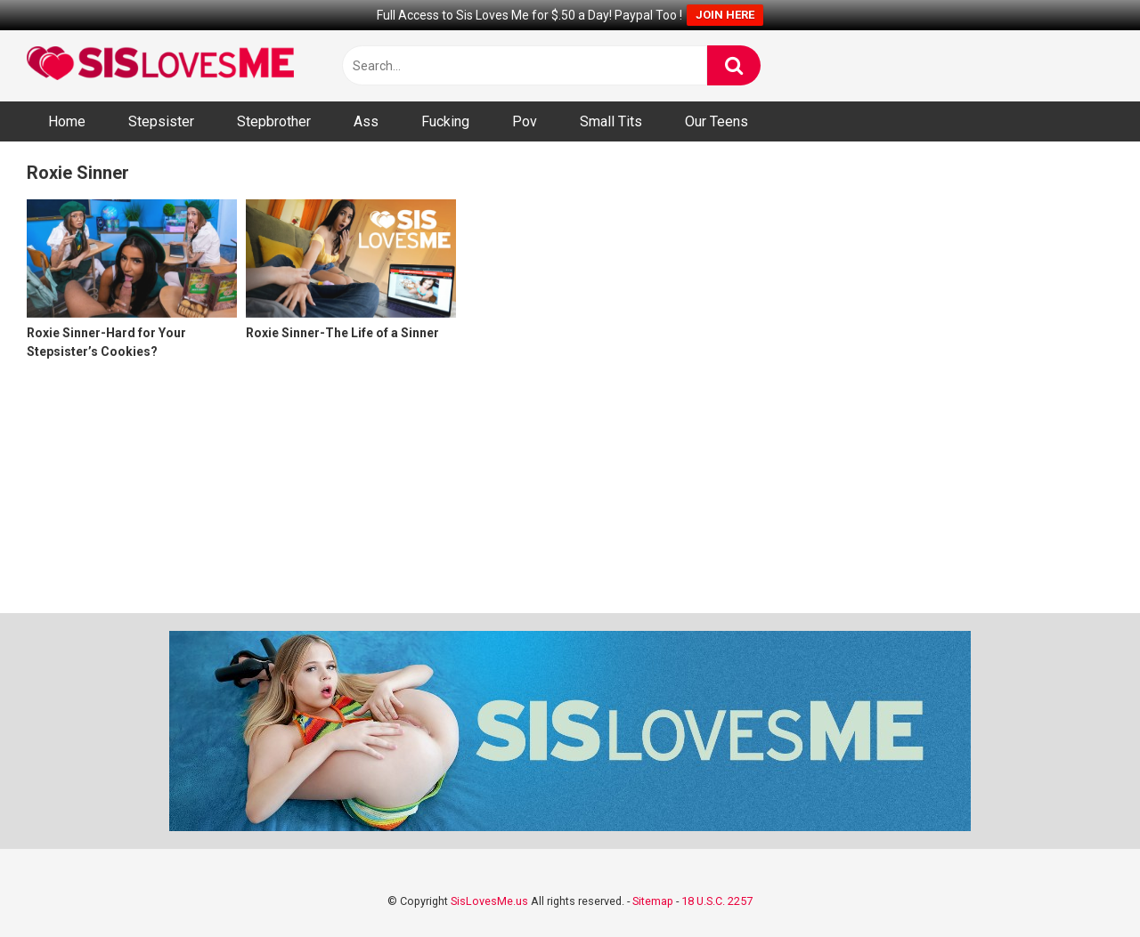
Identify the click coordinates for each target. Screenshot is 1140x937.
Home (67, 121)
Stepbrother (274, 121)
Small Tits (611, 121)
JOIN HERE (725, 14)
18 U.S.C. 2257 (717, 901)
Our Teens (716, 121)
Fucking (445, 121)
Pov (524, 121)
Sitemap (652, 901)
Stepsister (161, 121)
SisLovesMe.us (489, 901)
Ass (366, 121)
